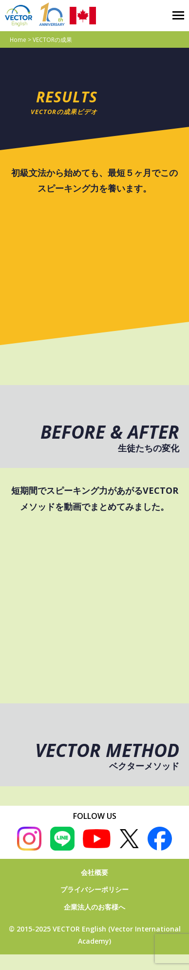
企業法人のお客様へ (94, 907)
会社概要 (94, 872)
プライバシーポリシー (94, 889)
